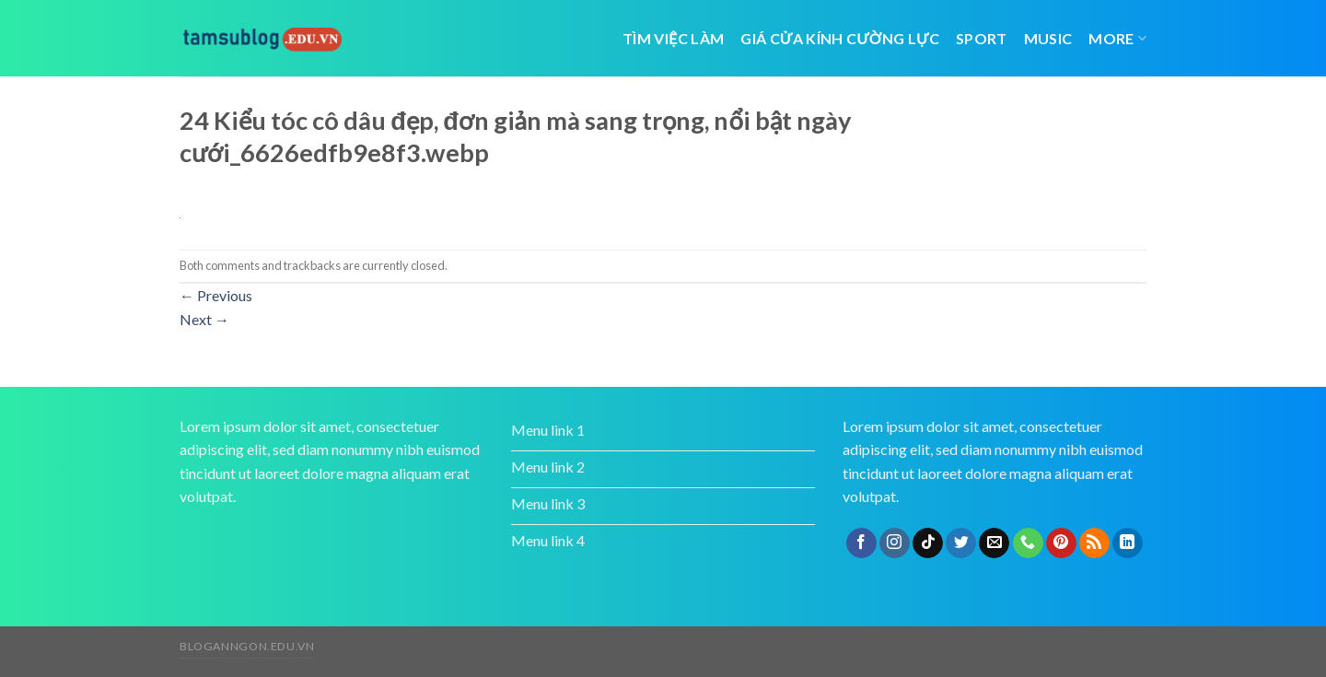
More (1117, 38)
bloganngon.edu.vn (247, 646)
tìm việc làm (673, 38)
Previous (216, 295)
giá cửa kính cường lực (839, 38)
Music (1048, 38)
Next (204, 319)
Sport (981, 38)
